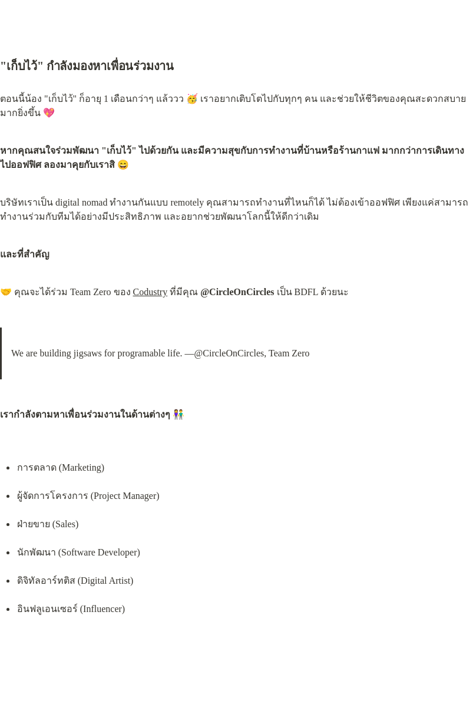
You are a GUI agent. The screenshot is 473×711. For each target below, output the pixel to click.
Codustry (150, 292)
